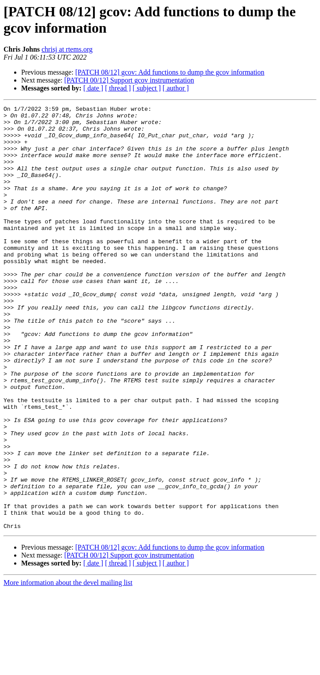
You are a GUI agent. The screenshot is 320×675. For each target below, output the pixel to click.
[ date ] (93, 88)
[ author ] (176, 88)
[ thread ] (118, 88)
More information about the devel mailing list (68, 667)
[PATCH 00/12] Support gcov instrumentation (129, 80)
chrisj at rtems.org (67, 49)
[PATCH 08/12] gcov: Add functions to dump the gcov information (169, 72)
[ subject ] (147, 88)
